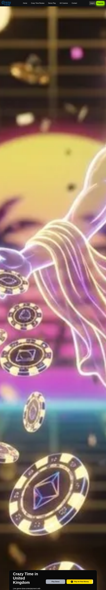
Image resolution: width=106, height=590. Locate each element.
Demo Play (52, 3)
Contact (74, 3)
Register (100, 3)
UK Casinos (64, 3)
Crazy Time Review (37, 3)
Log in (92, 3)
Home (25, 3)
